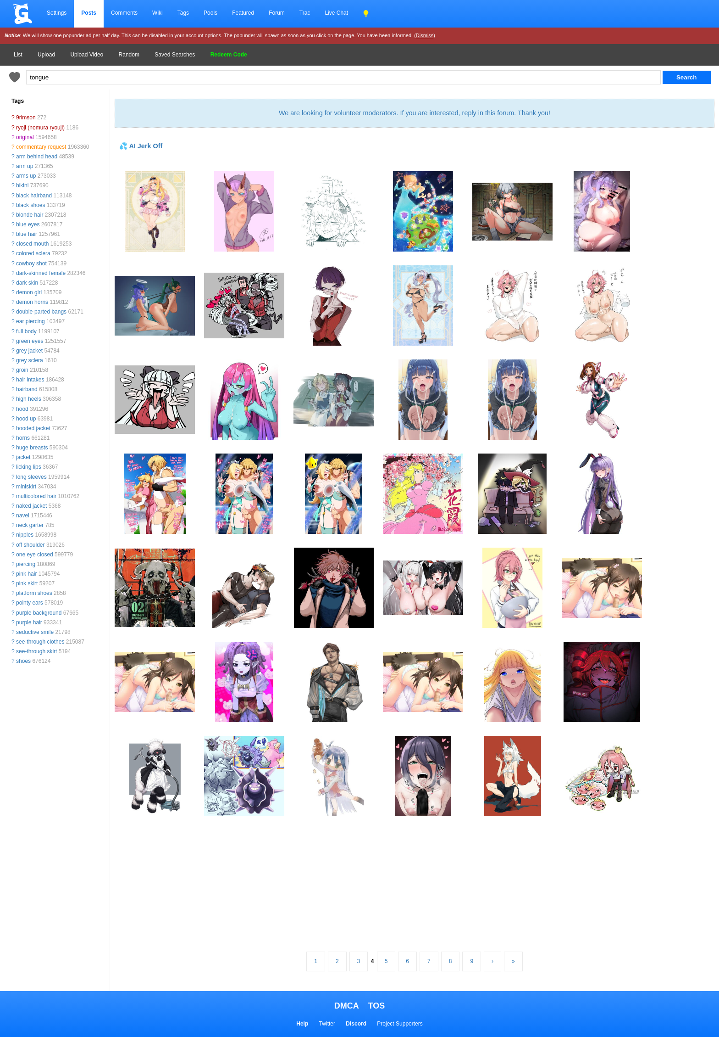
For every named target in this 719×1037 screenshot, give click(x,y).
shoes (23, 661)
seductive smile (35, 632)
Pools (210, 13)
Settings (56, 13)
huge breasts (32, 447)
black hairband (34, 195)
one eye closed (34, 554)
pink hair (26, 574)
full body (26, 331)
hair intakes (30, 379)
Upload (46, 54)
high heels (28, 399)
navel (22, 515)
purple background (38, 613)
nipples (24, 535)
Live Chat (336, 13)
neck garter (30, 525)
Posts (88, 13)
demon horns (32, 302)
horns (23, 438)
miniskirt (26, 486)
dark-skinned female (41, 273)
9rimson (26, 117)
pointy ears (29, 603)
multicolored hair (36, 496)
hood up (26, 418)
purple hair (29, 622)
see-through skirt (36, 651)
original (25, 137)
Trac (304, 13)
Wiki (157, 13)
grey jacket (29, 351)
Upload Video (86, 54)
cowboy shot (31, 263)
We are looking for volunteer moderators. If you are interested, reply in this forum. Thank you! (414, 113)
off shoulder (30, 545)
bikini (22, 185)
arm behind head (36, 156)
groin (22, 370)
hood (22, 409)
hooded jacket (33, 428)
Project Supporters (399, 1023)
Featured (243, 13)
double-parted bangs (41, 311)
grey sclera (29, 360)
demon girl (29, 292)
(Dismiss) (424, 35)
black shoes (30, 205)
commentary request (41, 147)
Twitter (327, 1023)
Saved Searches (175, 54)
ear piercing (30, 321)
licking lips (28, 467)
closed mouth (32, 244)
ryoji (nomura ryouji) (40, 127)
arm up (24, 166)
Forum (277, 13)
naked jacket (31, 506)
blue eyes (27, 224)
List (18, 54)
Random (129, 54)
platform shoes (34, 593)
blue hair (26, 234)
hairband (27, 389)
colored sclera (33, 253)
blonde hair (29, 215)
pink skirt (27, 583)
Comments (124, 13)
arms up (26, 176)
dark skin (27, 283)
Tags (183, 13)
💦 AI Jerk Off (140, 146)
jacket (23, 457)
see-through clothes (40, 642)
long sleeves (31, 477)
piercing (25, 564)
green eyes (29, 341)
